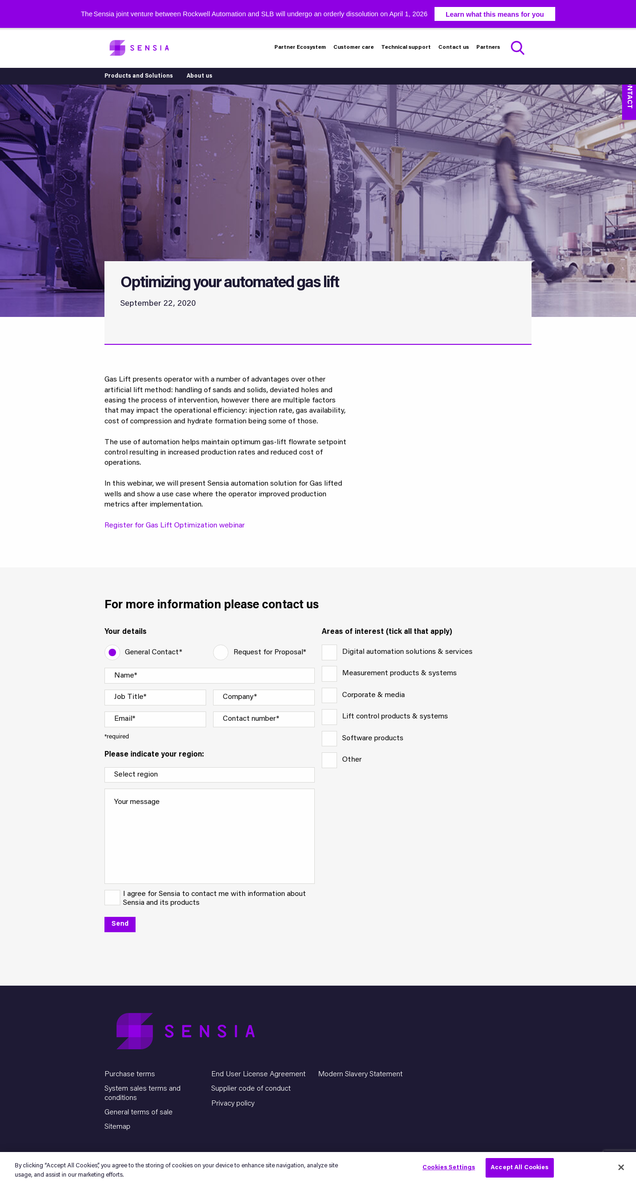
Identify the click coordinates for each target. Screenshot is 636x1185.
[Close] (621, 1167)
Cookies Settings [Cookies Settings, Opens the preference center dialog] (448, 1168)
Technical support (406, 47)
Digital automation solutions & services (407, 652)
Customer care (353, 47)
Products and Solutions (138, 76)
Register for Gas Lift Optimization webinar (174, 525)
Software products (372, 738)
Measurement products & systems (399, 673)
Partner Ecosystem (300, 47)
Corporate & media (373, 695)
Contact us (453, 47)
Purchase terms (129, 1074)
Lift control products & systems (395, 716)
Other (352, 760)
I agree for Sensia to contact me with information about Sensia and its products (214, 898)
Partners (488, 47)
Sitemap (117, 1127)
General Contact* (153, 652)
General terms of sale (138, 1112)
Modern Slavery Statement (360, 1074)
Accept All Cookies (519, 1168)
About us (199, 76)
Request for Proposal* (270, 652)
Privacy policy (232, 1103)
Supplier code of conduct (251, 1089)
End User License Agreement (258, 1074)
